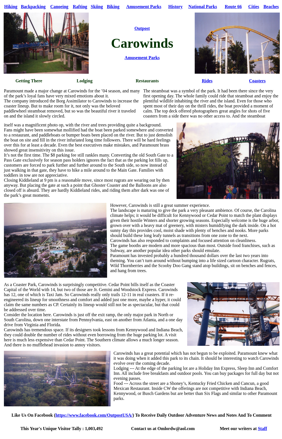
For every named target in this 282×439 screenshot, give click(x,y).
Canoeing (59, 6)
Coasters (257, 80)
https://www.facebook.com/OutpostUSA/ (94, 415)
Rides (207, 80)
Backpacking (33, 6)
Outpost (142, 28)
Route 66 (233, 6)
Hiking (10, 6)
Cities (253, 6)
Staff (262, 428)
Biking (113, 6)
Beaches (271, 6)
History (175, 6)
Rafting (80, 6)
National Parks (202, 6)
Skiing (97, 6)
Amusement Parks (143, 6)
